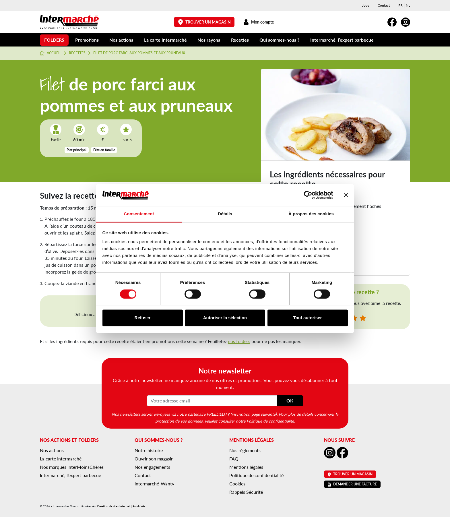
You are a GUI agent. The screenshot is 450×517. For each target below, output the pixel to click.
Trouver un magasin (204, 22)
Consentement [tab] (139, 214)
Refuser (143, 317)
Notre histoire (149, 450)
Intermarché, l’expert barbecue (342, 39)
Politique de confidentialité (270, 421)
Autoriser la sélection (225, 317)
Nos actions (121, 39)
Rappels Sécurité (246, 492)
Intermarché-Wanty (154, 483)
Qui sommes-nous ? (279, 39)
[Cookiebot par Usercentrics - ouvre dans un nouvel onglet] (308, 195)
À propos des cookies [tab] (311, 214)
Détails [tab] (225, 214)
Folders (54, 39)
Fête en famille (104, 150)
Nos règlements (245, 450)
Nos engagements (152, 467)
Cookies (237, 483)
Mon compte (258, 22)
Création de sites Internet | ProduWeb (121, 506)
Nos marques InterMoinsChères (72, 467)
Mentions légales (246, 467)
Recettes (240, 39)
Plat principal (76, 150)
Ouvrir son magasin (154, 458)
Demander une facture (352, 484)
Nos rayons (208, 39)
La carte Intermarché (165, 39)
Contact (384, 5)
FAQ (233, 458)
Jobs (365, 5)
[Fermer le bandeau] (346, 195)
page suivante (263, 414)
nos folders (239, 341)
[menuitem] (400, 5)
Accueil (50, 53)
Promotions (87, 39)
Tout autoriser (307, 317)
